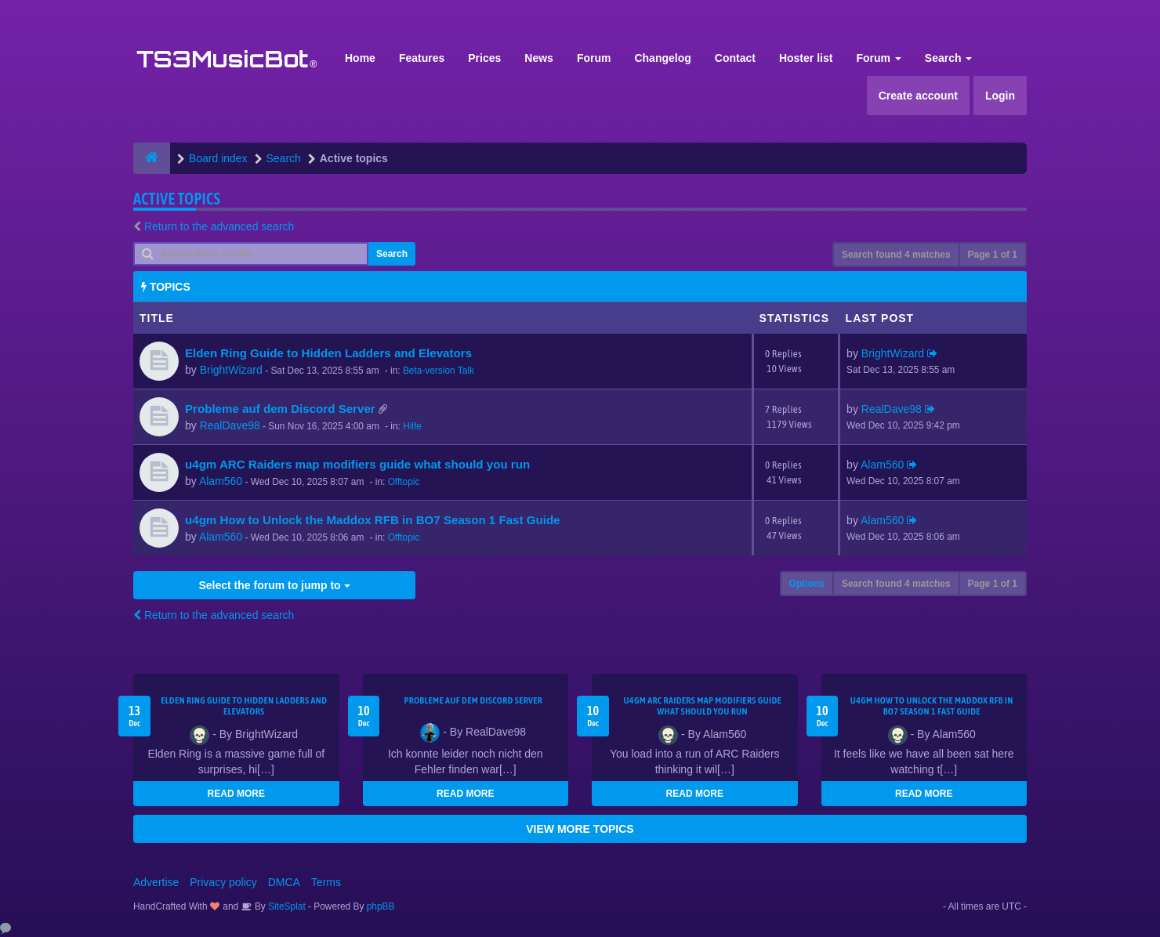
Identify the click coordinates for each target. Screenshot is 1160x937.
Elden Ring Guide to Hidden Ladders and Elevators (328, 353)
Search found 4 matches (896, 254)
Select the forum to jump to (274, 585)
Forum (594, 58)
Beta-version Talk (438, 370)
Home (360, 58)
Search (949, 58)
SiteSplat (286, 906)
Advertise (156, 882)
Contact (735, 58)
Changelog (662, 58)
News (538, 58)
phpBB (381, 906)
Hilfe (412, 426)
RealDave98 (230, 425)
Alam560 (220, 481)
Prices (484, 58)
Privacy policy (223, 882)
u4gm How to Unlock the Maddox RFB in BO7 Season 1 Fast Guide (372, 519)
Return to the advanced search (219, 226)
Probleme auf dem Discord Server (280, 408)
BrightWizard (231, 370)
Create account (918, 95)
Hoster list (805, 58)
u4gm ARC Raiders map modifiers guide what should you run (357, 464)
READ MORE (236, 793)
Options (807, 583)
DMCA (284, 882)
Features (421, 58)
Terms (326, 882)
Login (1000, 95)
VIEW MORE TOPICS (579, 829)
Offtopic (404, 481)
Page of (992, 254)
